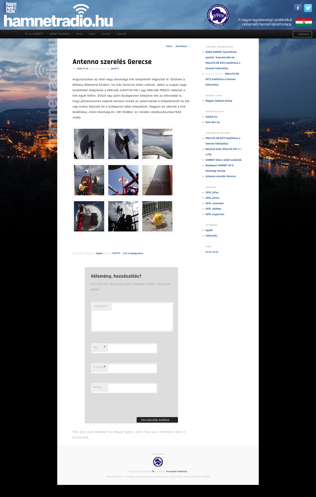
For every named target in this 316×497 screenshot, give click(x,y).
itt (153, 476)
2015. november (215, 203)
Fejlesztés (211, 235)
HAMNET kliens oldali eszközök (224, 160)
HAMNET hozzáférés (59, 34)
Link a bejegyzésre (133, 253)
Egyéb (99, 253)
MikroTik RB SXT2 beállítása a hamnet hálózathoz (222, 79)
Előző (167, 46)
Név (100, 352)
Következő (183, 46)
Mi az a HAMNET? (34, 34)
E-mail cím (100, 372)
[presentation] (121, 410)
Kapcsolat (121, 34)
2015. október (213, 208)
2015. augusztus (215, 214)
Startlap (106, 34)
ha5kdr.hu (211, 116)
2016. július (212, 192)
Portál (79, 34)
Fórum (92, 34)
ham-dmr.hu (213, 122)
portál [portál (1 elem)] (215, 252)
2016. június (212, 198)
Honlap (98, 392)
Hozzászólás (101, 306)
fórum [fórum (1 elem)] (209, 252)
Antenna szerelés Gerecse (221, 176)
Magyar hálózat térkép (219, 101)
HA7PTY (115, 68)
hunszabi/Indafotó (176, 476)
